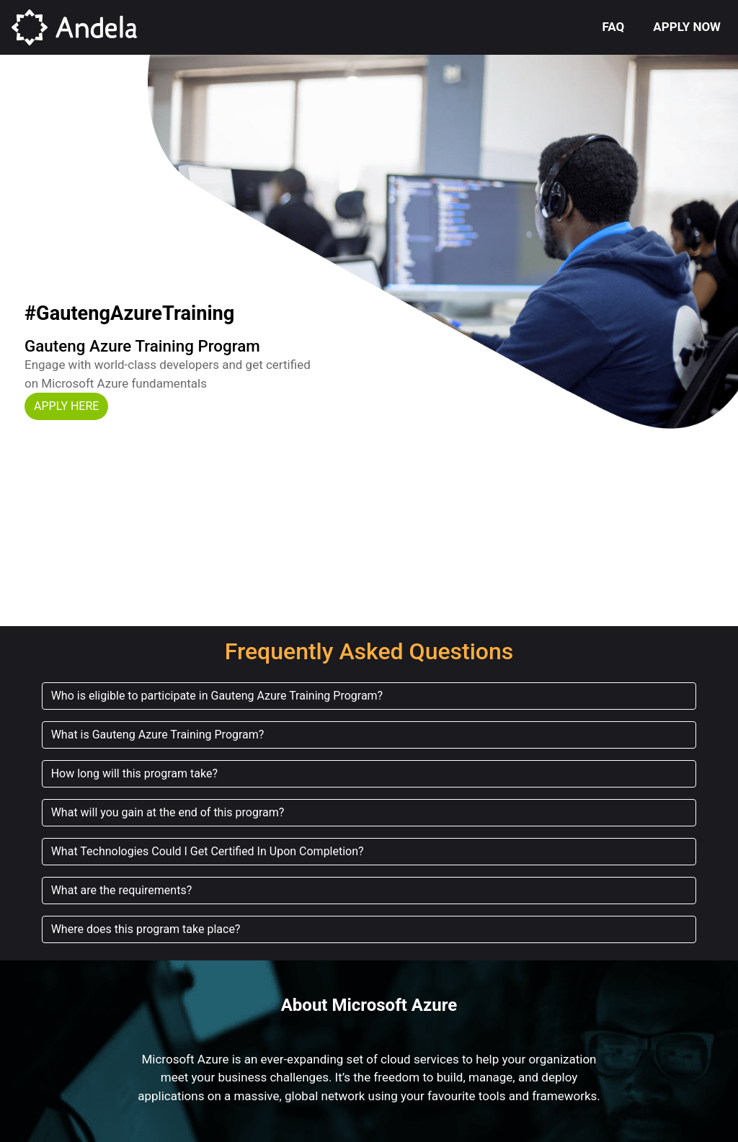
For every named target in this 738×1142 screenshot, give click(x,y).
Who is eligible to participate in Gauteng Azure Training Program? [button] (217, 695)
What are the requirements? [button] (121, 890)
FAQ (614, 26)
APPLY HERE (66, 406)
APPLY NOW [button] (687, 26)
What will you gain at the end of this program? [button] (168, 812)
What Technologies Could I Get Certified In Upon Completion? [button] (207, 851)
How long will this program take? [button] (134, 773)
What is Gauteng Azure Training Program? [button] (157, 734)
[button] (66, 405)
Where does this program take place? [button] (146, 929)
